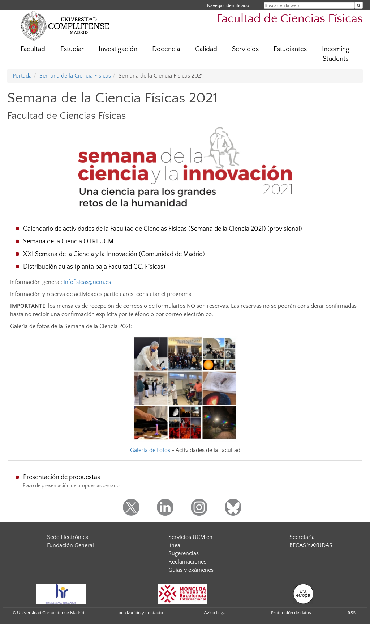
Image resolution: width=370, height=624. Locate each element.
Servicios (245, 49)
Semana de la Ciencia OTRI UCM (68, 241)
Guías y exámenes (191, 570)
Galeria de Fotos (150, 450)
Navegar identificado (228, 5)
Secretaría (302, 537)
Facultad (33, 49)
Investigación (118, 49)
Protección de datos (291, 612)
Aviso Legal (215, 612)
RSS (352, 612)
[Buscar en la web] (358, 5)
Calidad (206, 49)
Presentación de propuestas (61, 477)
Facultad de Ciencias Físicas (289, 19)
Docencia (166, 49)
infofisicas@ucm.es (87, 282)
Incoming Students (335, 54)
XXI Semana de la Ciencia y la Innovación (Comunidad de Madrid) (114, 254)
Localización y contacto (139, 612)
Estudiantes (290, 49)
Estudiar (72, 49)
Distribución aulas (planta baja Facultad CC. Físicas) (94, 267)
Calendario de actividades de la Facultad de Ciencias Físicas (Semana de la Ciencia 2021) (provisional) (162, 229)
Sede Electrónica (68, 537)
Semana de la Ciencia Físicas (75, 75)
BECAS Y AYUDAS (310, 545)
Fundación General (70, 545)
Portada (22, 75)
